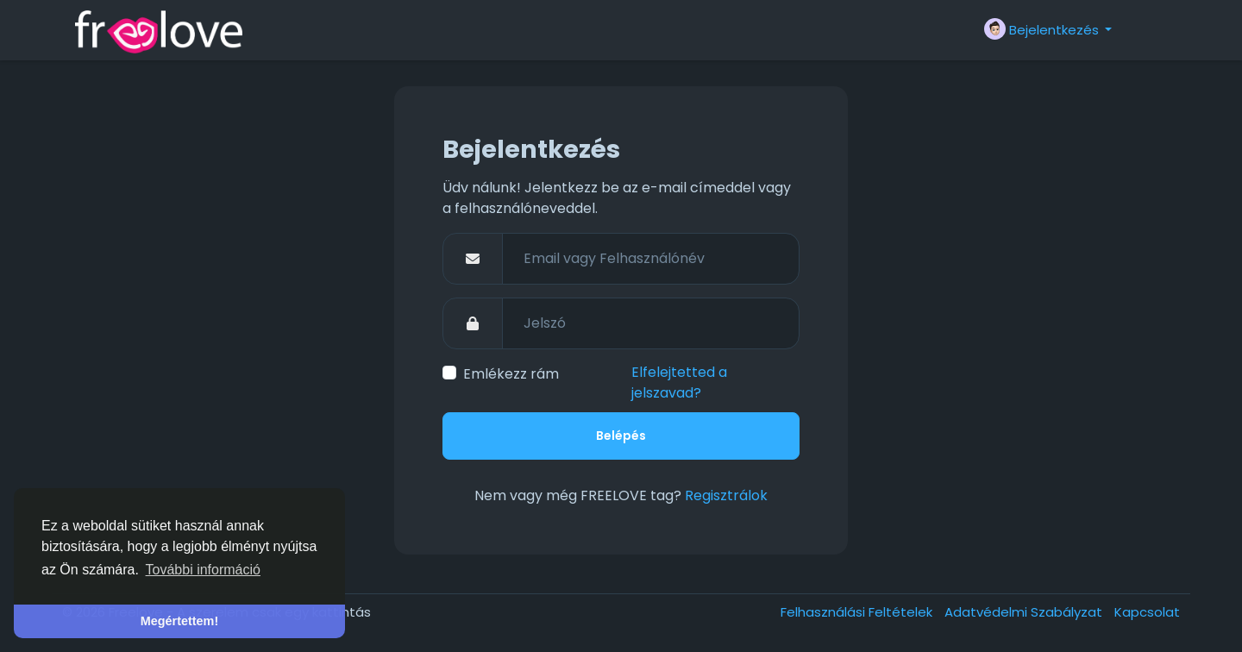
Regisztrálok (726, 495)
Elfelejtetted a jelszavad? (679, 382)
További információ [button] (203, 569)
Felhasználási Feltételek (858, 612)
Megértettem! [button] (179, 621)
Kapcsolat (1147, 612)
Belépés (621, 435)
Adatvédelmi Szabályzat (1025, 612)
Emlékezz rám (511, 374)
